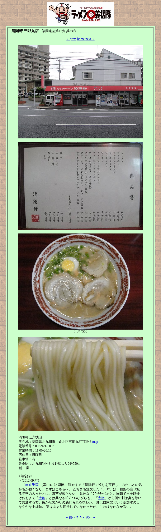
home (81, 39)
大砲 (42, 498)
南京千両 (32, 485)
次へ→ (91, 517)
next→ (90, 39)
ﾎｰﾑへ (80, 517)
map (95, 441)
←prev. (71, 39)
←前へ (71, 517)
